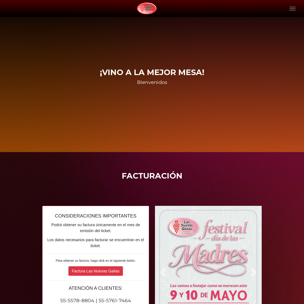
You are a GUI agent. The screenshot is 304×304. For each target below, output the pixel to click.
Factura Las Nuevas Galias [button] (95, 271)
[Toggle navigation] (292, 8)
